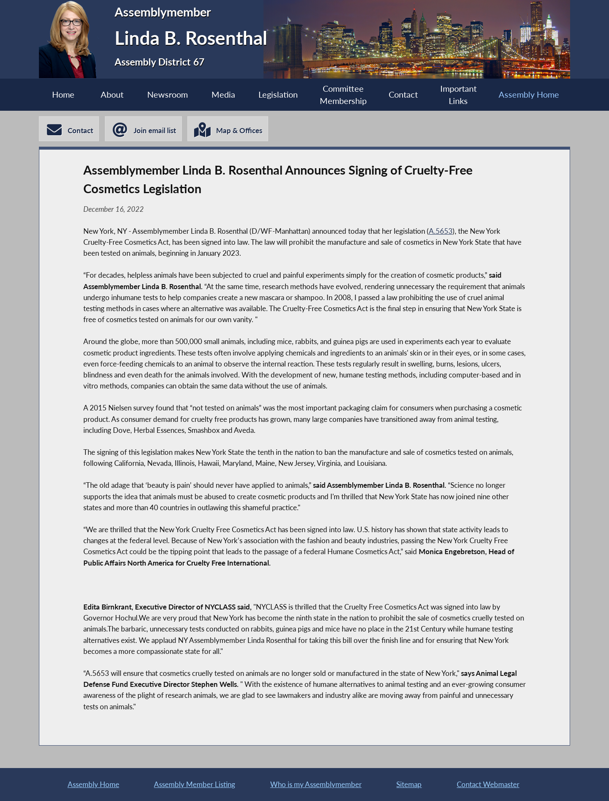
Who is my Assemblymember (316, 784)
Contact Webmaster (488, 784)
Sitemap (409, 784)
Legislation (278, 94)
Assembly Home (529, 94)
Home (63, 94)
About (112, 94)
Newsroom (167, 94)
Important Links (458, 95)
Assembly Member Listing (194, 784)
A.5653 (441, 231)
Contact (403, 94)
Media (223, 94)
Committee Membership (343, 95)
